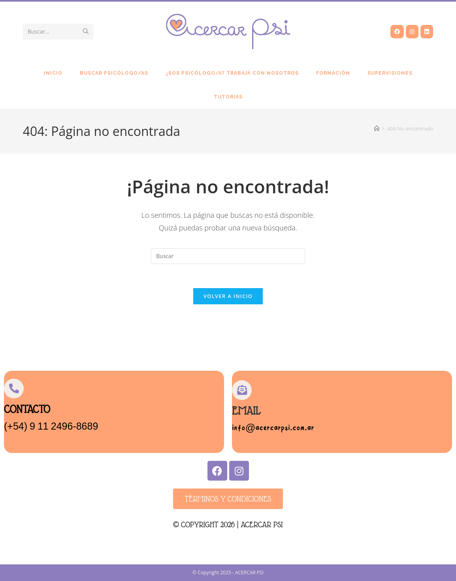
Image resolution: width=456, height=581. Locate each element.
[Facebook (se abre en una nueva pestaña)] (397, 31)
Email (246, 411)
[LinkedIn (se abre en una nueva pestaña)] (426, 31)
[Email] (242, 390)
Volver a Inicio (228, 296)
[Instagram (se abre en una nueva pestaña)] (412, 31)
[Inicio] (376, 128)
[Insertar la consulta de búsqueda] (228, 256)
